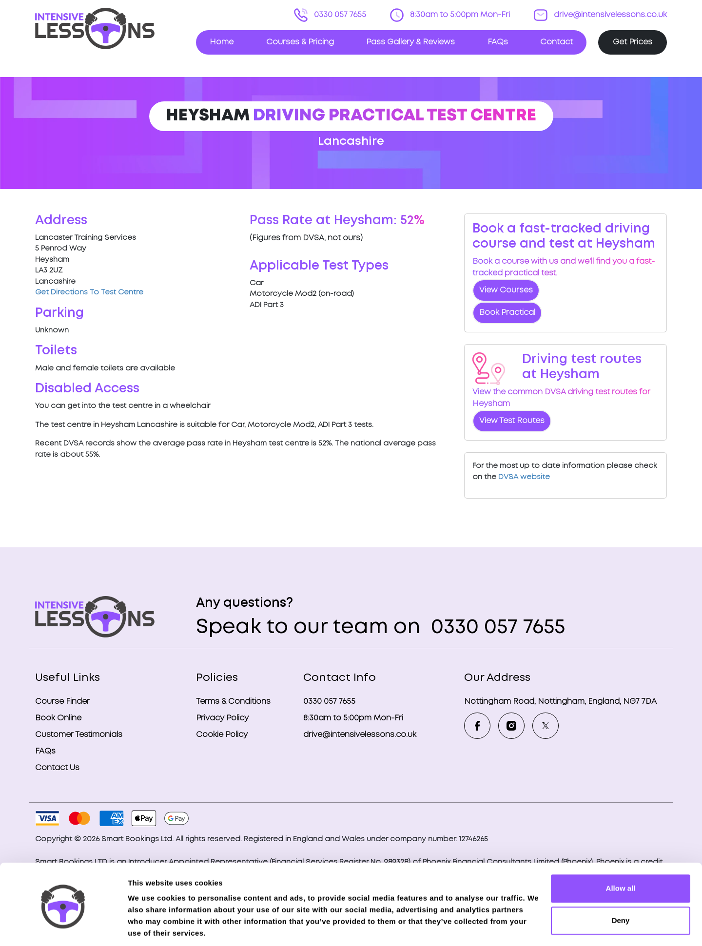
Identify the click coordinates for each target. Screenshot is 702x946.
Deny (621, 887)
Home (222, 42)
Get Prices (632, 42)
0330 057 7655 (339, 15)
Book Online (58, 718)
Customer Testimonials (78, 734)
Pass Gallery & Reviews (410, 42)
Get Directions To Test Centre (89, 292)
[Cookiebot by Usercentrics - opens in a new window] (63, 927)
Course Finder (62, 701)
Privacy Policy (222, 718)
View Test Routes (512, 421)
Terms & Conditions (233, 701)
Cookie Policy (222, 734)
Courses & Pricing (300, 42)
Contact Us (57, 768)
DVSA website (524, 477)
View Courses (506, 290)
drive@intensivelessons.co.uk (609, 15)
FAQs (498, 42)
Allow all (621, 855)
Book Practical (507, 312)
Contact (556, 42)
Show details (150, 927)
